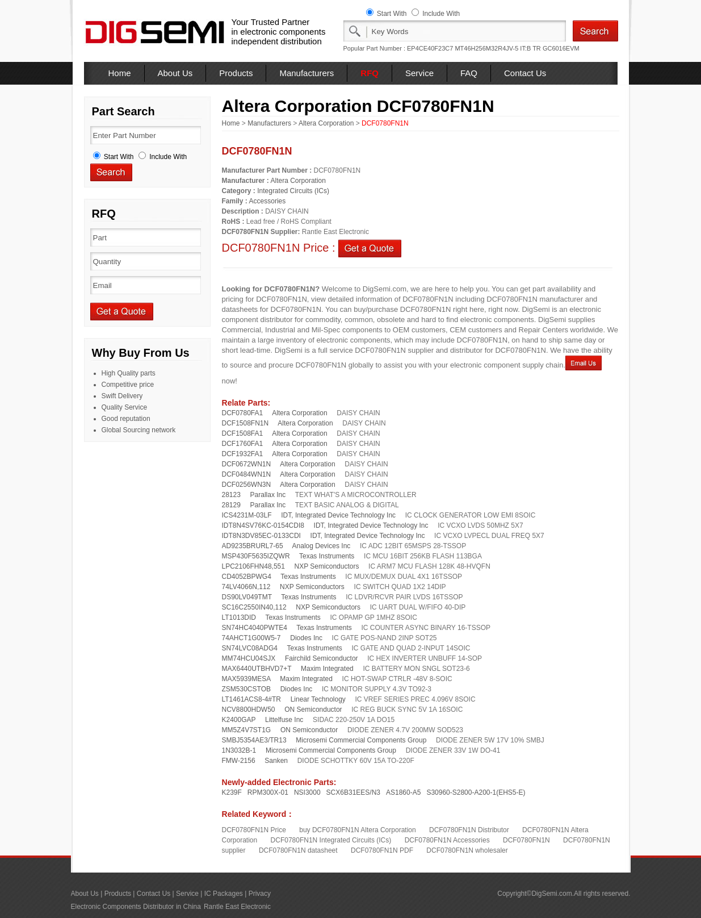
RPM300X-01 (267, 792)
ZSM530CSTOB (246, 689)
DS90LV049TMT (247, 597)
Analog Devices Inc (321, 546)
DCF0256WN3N (246, 485)
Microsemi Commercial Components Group (361, 740)
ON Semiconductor (313, 709)
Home (119, 73)
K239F (232, 792)
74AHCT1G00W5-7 (251, 638)
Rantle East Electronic (237, 907)
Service (419, 73)
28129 (231, 505)
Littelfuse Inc (284, 720)
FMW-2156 (238, 761)
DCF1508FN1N (245, 423)
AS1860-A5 (403, 792)
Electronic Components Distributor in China (136, 907)
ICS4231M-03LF (247, 515)
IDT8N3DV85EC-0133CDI (261, 536)
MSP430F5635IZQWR (256, 556)
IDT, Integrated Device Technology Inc (338, 515)
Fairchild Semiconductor (321, 658)
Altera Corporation (326, 123)
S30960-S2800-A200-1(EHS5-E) (475, 792)
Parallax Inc (268, 495)
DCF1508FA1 (242, 433)
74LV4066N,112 (246, 587)
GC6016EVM (561, 48)
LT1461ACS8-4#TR (252, 699)
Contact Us (525, 73)
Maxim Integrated (327, 669)
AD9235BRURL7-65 (252, 546)
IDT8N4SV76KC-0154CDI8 (263, 525)
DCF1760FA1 (242, 444)
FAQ (468, 73)
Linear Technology (318, 699)
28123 (231, 495)
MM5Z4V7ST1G (246, 730)
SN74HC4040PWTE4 (254, 628)
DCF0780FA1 (242, 413)
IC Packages (223, 894)
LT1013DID (239, 617)
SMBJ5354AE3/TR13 (254, 740)
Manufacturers (306, 73)
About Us (175, 73)
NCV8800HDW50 (248, 709)
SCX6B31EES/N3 (353, 792)
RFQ (369, 73)
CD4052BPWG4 (246, 577)
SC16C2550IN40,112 (254, 607)
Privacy (260, 894)
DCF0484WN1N (246, 474)
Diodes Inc (306, 638)
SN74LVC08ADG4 (250, 648)
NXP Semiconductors (327, 566)
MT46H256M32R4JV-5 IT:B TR (497, 48)
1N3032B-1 (239, 750)
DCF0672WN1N (246, 464)
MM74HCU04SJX (249, 658)
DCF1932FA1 (242, 454)
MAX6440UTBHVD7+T (257, 669)
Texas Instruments (326, 556)
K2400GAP (239, 720)
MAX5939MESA (246, 679)
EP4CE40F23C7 (430, 48)
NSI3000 (307, 792)
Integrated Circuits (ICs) (293, 191)
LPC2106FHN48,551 (253, 566)
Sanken (276, 761)
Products (236, 73)
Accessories (267, 201)
